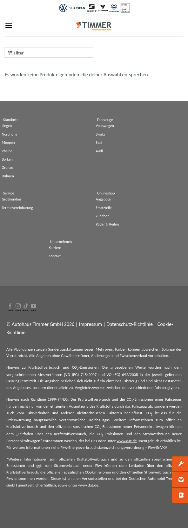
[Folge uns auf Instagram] (18, 306)
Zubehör (102, 216)
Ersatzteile (103, 208)
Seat (99, 142)
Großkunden (11, 199)
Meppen (8, 142)
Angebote (103, 199)
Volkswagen (105, 126)
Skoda (100, 134)
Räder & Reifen (107, 224)
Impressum (90, 324)
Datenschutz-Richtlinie (130, 324)
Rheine (7, 151)
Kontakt (55, 256)
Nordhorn (9, 134)
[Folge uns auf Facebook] (10, 306)
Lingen (7, 126)
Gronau (7, 167)
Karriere (55, 247)
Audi (99, 151)
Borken (7, 159)
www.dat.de (127, 440)
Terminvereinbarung (17, 208)
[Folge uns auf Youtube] (33, 306)
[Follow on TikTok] (25, 306)
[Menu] (8, 25)
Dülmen (8, 176)
